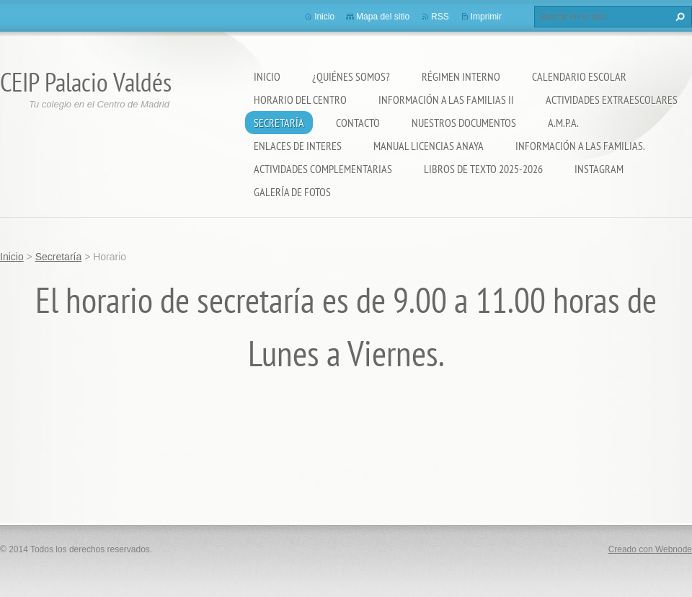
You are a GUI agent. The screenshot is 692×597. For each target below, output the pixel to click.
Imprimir (486, 17)
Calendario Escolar (579, 76)
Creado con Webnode (650, 549)
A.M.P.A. (563, 122)
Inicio (267, 76)
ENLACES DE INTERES (298, 145)
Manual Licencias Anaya (428, 145)
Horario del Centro (300, 99)
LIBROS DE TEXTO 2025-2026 (483, 169)
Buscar (678, 16)
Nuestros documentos (464, 122)
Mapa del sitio (382, 17)
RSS (440, 17)
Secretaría (279, 122)
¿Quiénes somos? (351, 76)
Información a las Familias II (446, 99)
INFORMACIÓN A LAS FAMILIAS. (580, 145)
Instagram (599, 169)
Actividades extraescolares (612, 99)
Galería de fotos (292, 192)
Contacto (358, 122)
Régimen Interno (461, 76)
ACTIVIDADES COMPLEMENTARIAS (323, 169)
